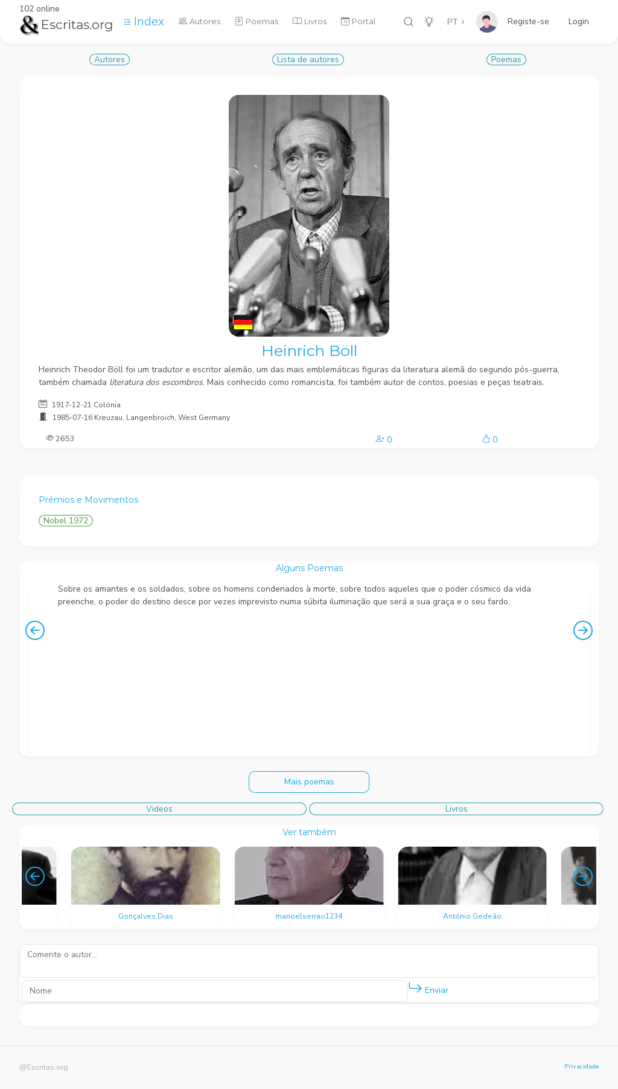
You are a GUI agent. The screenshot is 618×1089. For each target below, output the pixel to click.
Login (579, 21)
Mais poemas (309, 781)
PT (452, 22)
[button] (415, 988)
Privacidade (581, 1066)
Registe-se (528, 21)
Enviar (428, 987)
